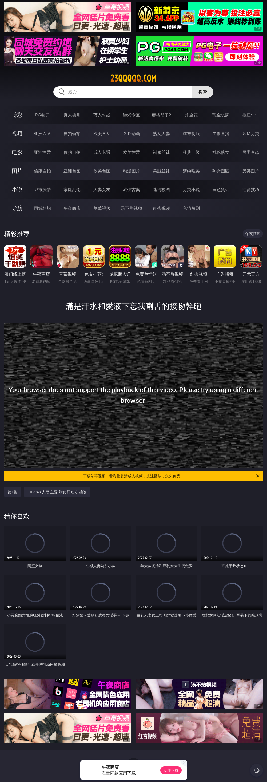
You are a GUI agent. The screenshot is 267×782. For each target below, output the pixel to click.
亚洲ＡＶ (42, 133)
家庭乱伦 (72, 189)
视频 (17, 133)
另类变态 (250, 152)
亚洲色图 (72, 171)
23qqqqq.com (133, 78)
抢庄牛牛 (250, 115)
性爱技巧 (250, 189)
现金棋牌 (220, 115)
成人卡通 (101, 152)
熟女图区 (220, 171)
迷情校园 (161, 189)
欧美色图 (101, 171)
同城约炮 (42, 208)
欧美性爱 (131, 152)
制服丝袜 (161, 152)
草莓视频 (101, 208)
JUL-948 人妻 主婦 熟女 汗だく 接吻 (57, 491)
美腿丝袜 (161, 171)
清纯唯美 (191, 171)
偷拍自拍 (72, 152)
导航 (17, 208)
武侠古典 (131, 189)
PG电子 (42, 115)
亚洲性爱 (42, 152)
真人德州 (72, 115)
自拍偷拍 (72, 133)
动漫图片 (131, 171)
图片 (17, 170)
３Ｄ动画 (131, 133)
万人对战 (101, 115)
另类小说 (191, 189)
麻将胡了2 (161, 115)
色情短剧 (191, 208)
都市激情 (42, 189)
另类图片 (250, 171)
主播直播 (220, 133)
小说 (17, 189)
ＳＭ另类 (250, 133)
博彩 (17, 114)
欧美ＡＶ (101, 133)
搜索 (202, 92)
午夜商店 (72, 208)
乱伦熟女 (220, 152)
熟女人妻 (161, 133)
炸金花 (191, 115)
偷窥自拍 (42, 171)
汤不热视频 (131, 208)
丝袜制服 (191, 133)
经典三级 (191, 152)
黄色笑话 (220, 189)
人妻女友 (101, 189)
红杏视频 (161, 208)
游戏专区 (131, 115)
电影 (17, 152)
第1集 (12, 491)
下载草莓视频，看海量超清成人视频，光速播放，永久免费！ (171, 476)
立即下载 (171, 770)
